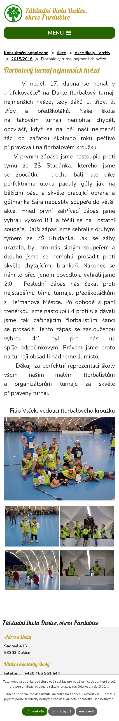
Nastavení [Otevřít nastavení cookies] (86, 711)
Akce (61, 53)
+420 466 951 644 (42, 673)
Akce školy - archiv (92, 53)
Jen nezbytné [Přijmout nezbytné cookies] (61, 711)
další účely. (102, 687)
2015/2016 (22, 59)
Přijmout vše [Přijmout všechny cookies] (35, 711)
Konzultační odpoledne (26, 53)
